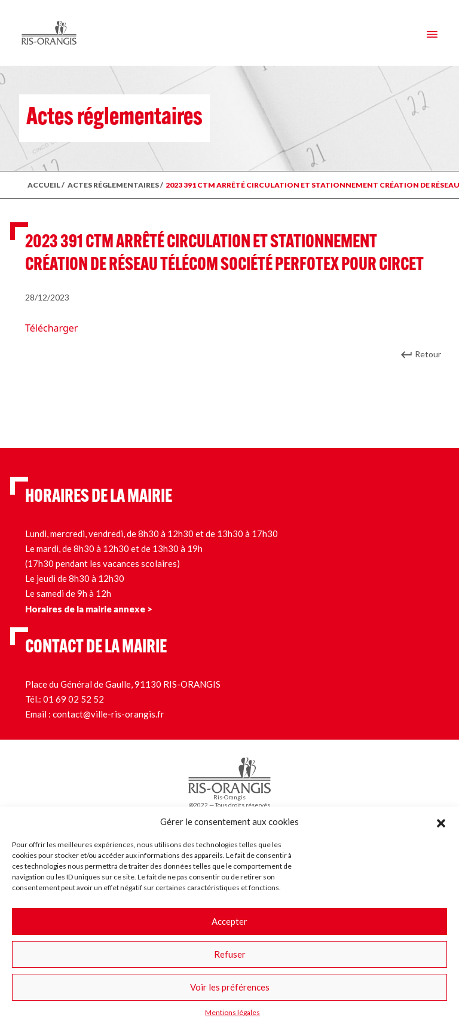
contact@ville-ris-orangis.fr (108, 714)
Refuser (230, 954)
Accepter (229, 921)
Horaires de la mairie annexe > (88, 608)
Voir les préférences (230, 987)
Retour (428, 354)
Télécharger (51, 328)
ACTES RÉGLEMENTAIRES (113, 184)
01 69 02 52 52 (73, 699)
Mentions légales (232, 1012)
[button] (441, 821)
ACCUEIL (43, 184)
